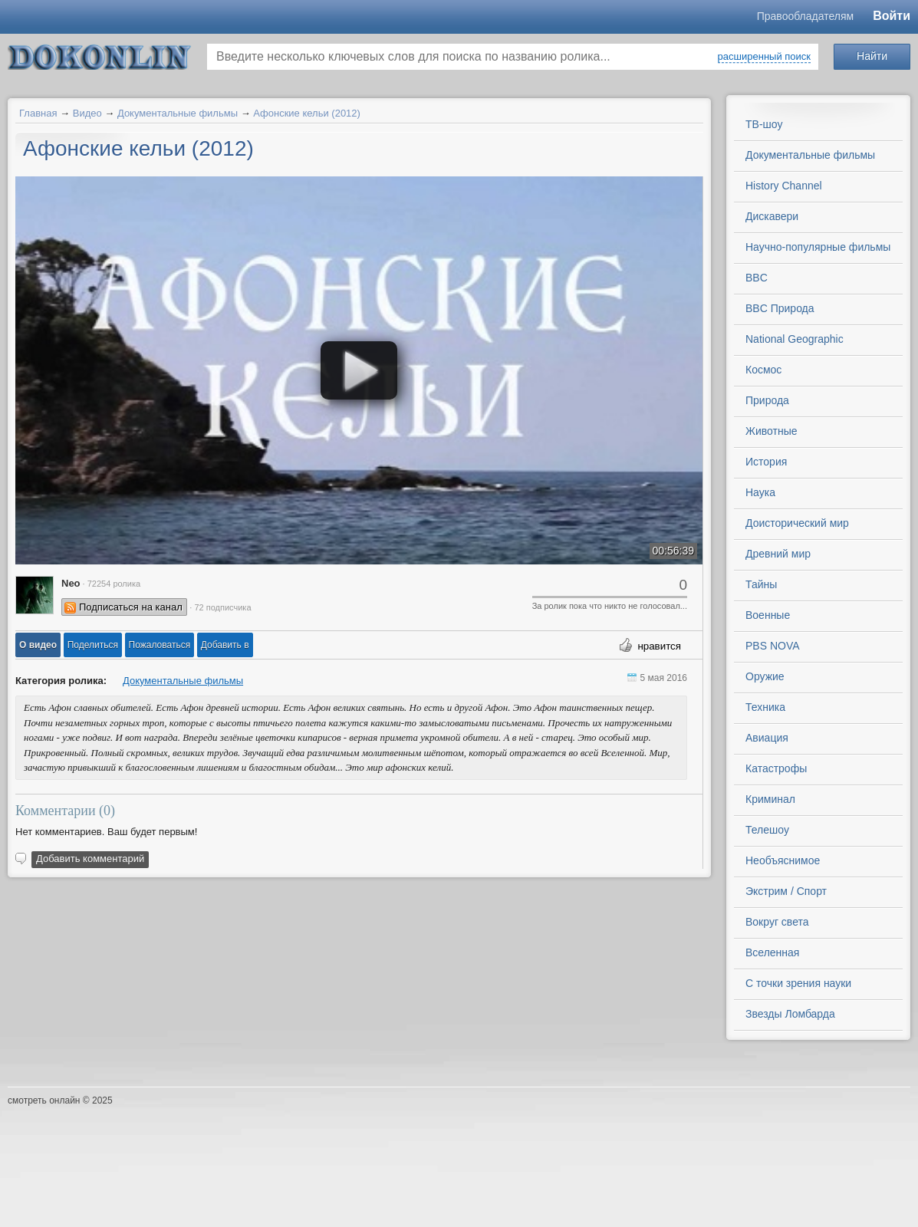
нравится (659, 646)
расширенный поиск (764, 56)
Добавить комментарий (90, 858)
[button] (38, 645)
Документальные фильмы (177, 113)
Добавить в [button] (225, 645)
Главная (38, 113)
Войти (891, 15)
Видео (87, 113)
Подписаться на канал (131, 607)
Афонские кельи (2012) (306, 113)
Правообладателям (805, 16)
